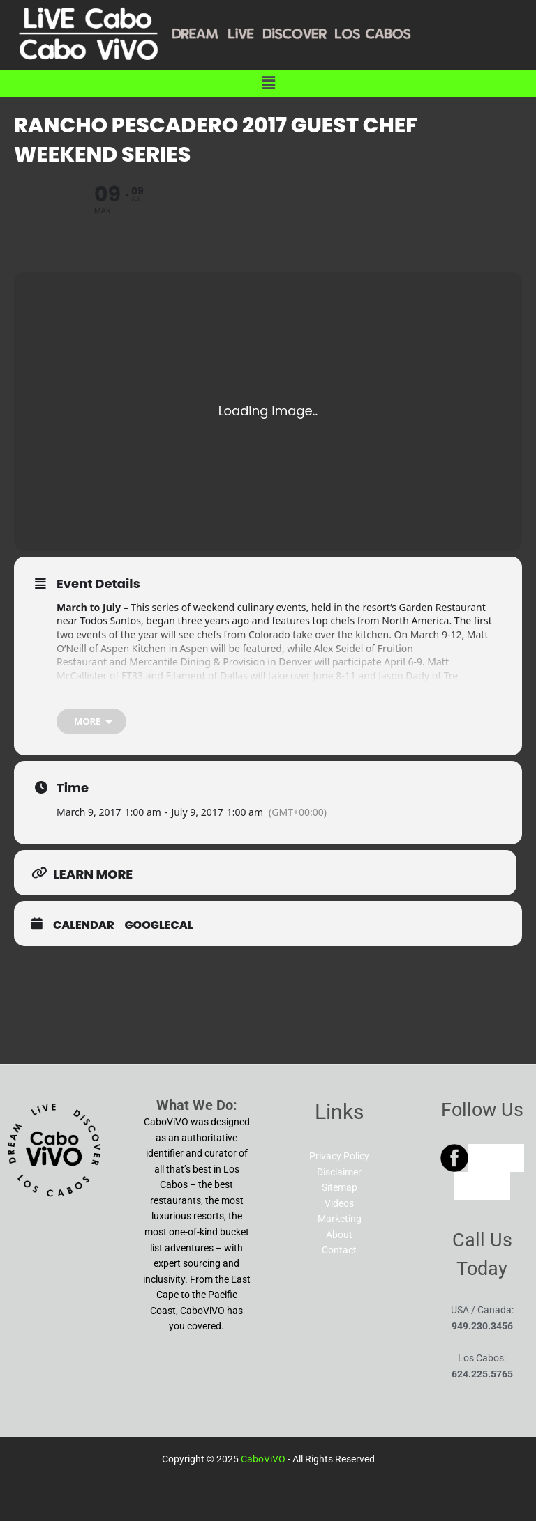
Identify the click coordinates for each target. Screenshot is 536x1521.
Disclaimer (339, 1172)
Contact (339, 1250)
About (339, 1234)
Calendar (83, 925)
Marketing (340, 1218)
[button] (268, 83)
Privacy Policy (339, 1155)
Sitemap (339, 1187)
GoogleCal (159, 925)
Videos (339, 1203)
